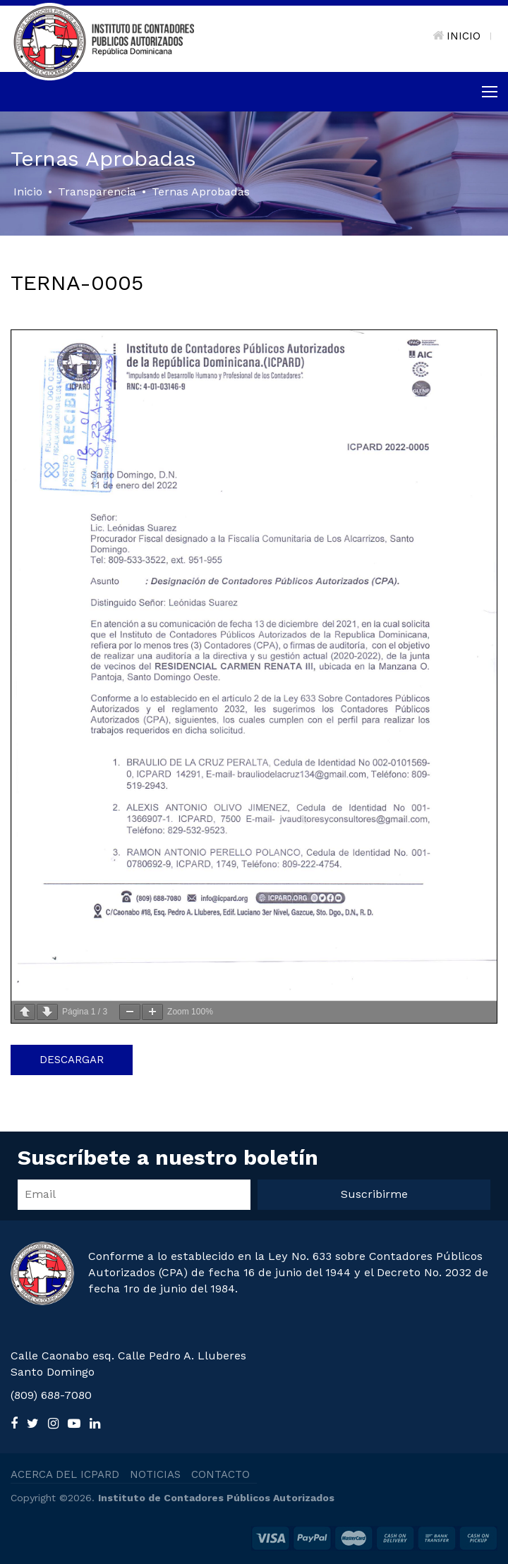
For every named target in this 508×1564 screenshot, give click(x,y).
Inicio (27, 191)
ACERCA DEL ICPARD (65, 1474)
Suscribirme (374, 1194)
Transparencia (97, 191)
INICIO (456, 36)
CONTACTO (220, 1474)
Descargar (72, 1059)
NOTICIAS (155, 1474)
